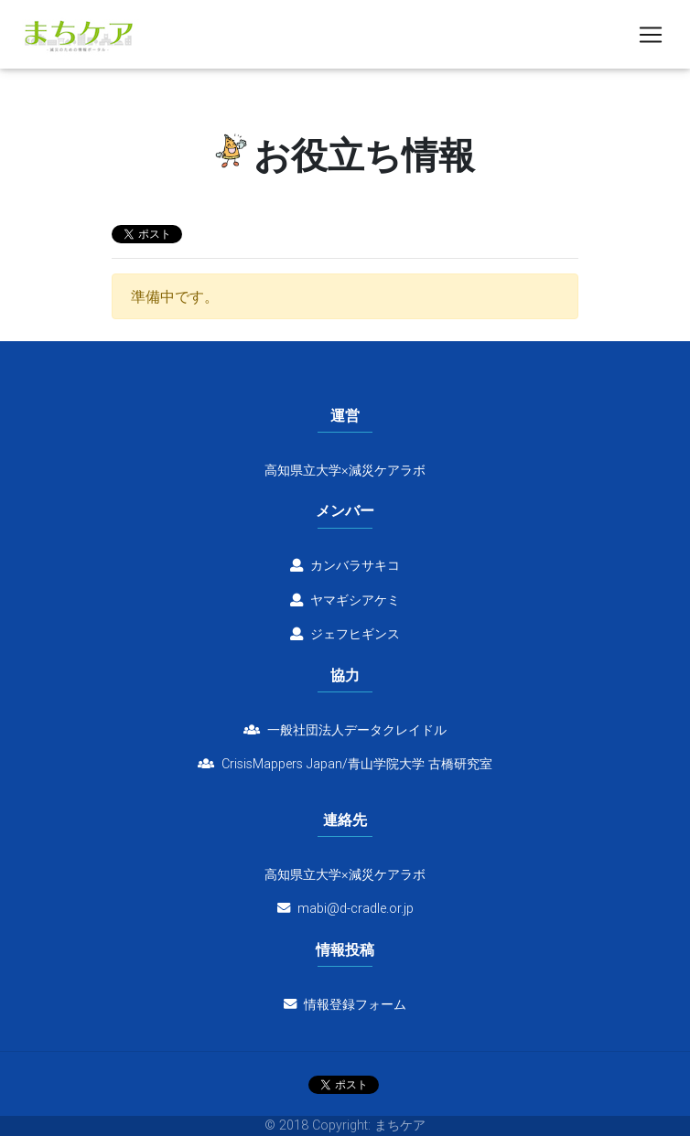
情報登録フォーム (345, 1004)
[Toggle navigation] (650, 38)
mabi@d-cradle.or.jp (355, 908)
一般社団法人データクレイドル (345, 730)
